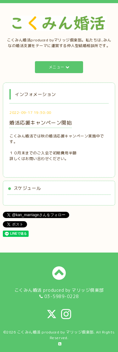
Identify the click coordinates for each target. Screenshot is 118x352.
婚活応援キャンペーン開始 (40, 122)
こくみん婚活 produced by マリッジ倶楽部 (55, 332)
